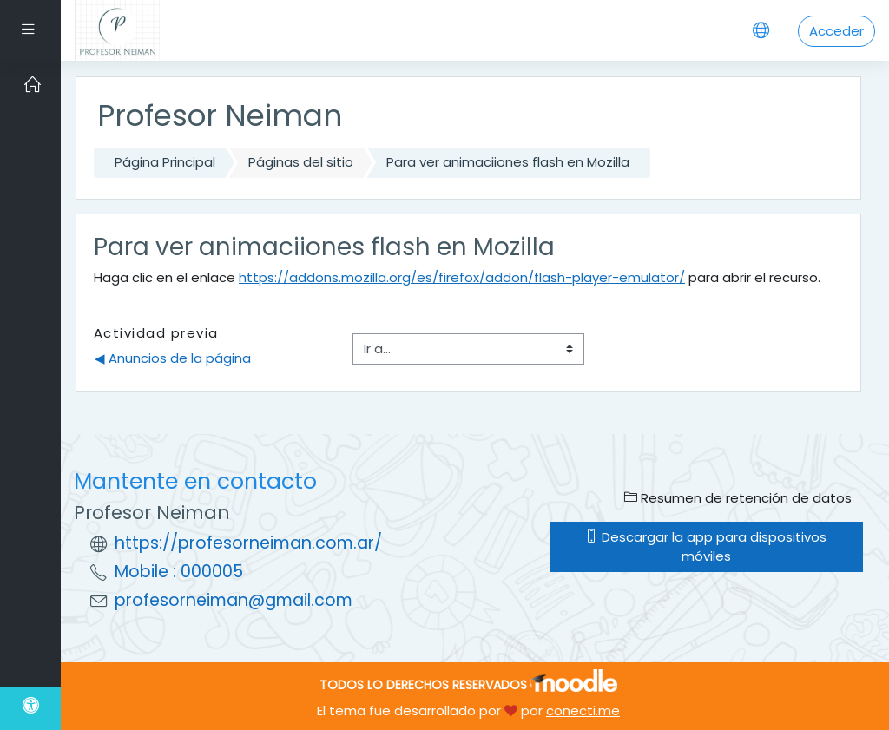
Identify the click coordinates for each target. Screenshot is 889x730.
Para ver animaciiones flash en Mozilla (507, 162)
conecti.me (583, 710)
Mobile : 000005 (179, 571)
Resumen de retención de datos (738, 498)
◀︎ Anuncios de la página (173, 358)
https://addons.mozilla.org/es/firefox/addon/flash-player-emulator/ (462, 277)
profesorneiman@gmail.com (233, 600)
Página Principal (165, 162)
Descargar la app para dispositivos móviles (705, 546)
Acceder (836, 31)
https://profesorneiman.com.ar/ (248, 543)
